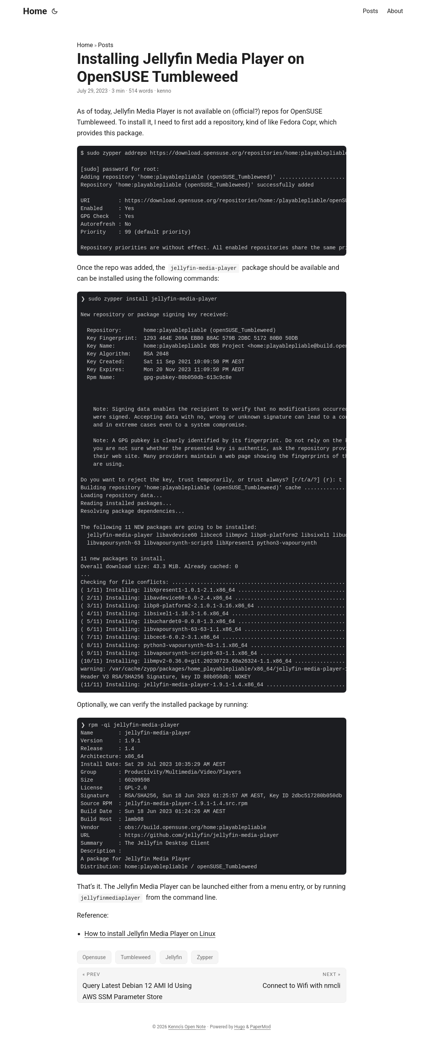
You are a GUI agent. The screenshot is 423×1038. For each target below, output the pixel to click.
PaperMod (260, 1026)
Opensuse (94, 957)
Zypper (205, 957)
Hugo (239, 1026)
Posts (105, 45)
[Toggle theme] (54, 11)
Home (35, 11)
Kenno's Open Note (187, 1026)
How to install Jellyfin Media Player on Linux (150, 933)
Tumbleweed (136, 957)
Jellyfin (173, 957)
